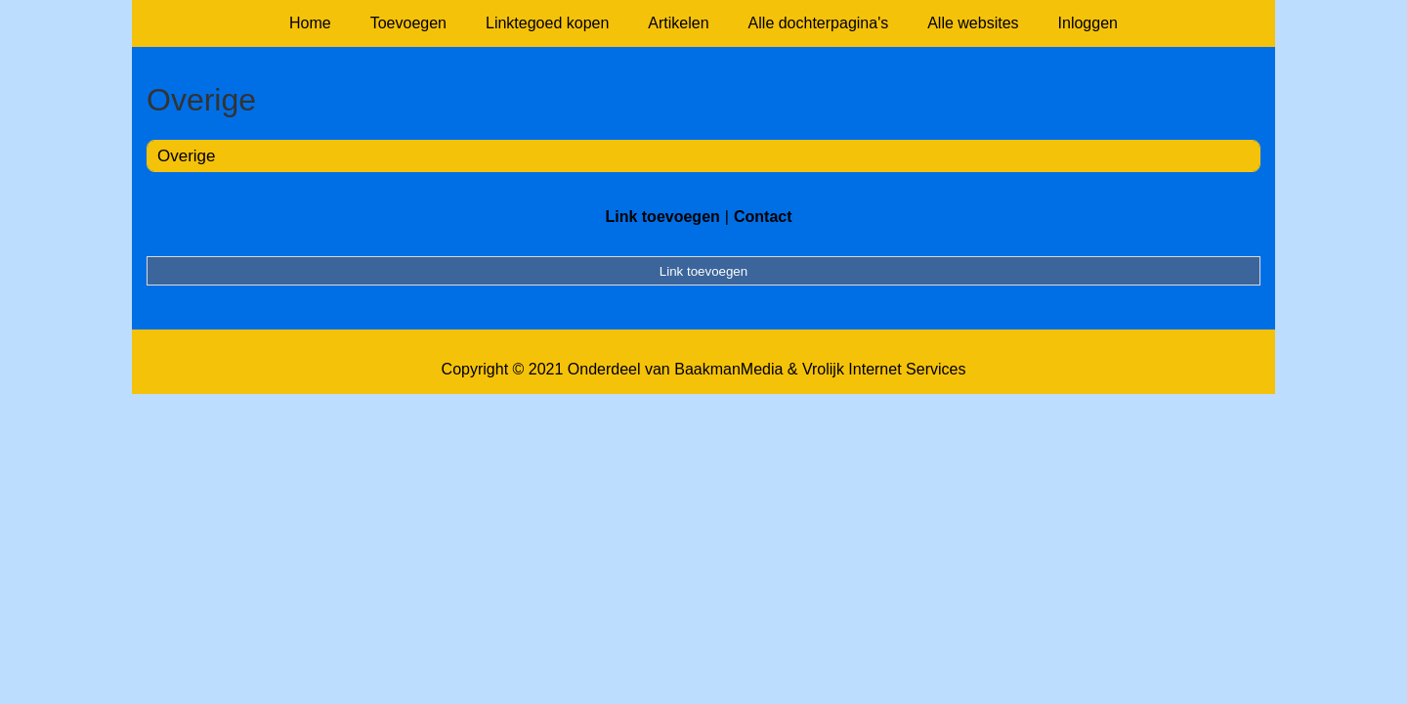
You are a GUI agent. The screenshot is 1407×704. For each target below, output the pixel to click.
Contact (763, 216)
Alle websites (972, 23)
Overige (186, 156)
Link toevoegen (662, 216)
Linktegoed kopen (547, 23)
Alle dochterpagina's (818, 23)
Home (310, 23)
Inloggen (1088, 23)
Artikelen (678, 23)
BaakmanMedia (728, 369)
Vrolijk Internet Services (883, 369)
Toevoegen (408, 23)
